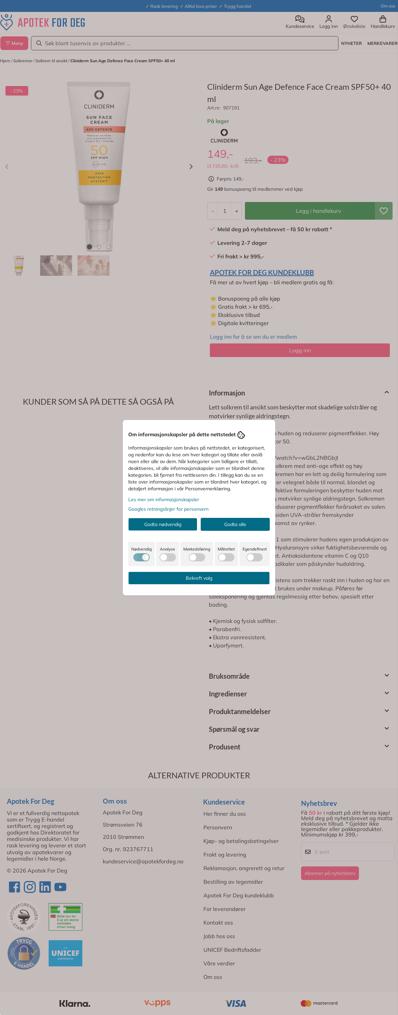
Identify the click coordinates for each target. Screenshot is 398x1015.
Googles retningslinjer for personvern (168, 509)
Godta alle (235, 524)
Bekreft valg (199, 578)
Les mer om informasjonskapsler (163, 499)
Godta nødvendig (162, 524)
